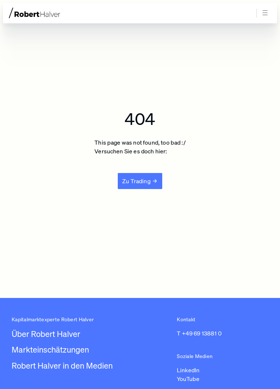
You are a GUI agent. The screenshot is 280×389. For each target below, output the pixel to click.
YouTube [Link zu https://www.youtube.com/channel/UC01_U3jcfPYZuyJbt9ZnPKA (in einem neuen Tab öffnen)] (188, 379)
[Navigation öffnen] (266, 13)
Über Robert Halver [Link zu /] (46, 334)
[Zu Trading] (140, 181)
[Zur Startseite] (48, 13)
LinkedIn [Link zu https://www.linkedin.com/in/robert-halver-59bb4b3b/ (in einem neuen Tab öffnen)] (188, 370)
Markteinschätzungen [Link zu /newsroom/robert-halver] (50, 349)
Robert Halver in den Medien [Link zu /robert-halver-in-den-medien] (62, 365)
